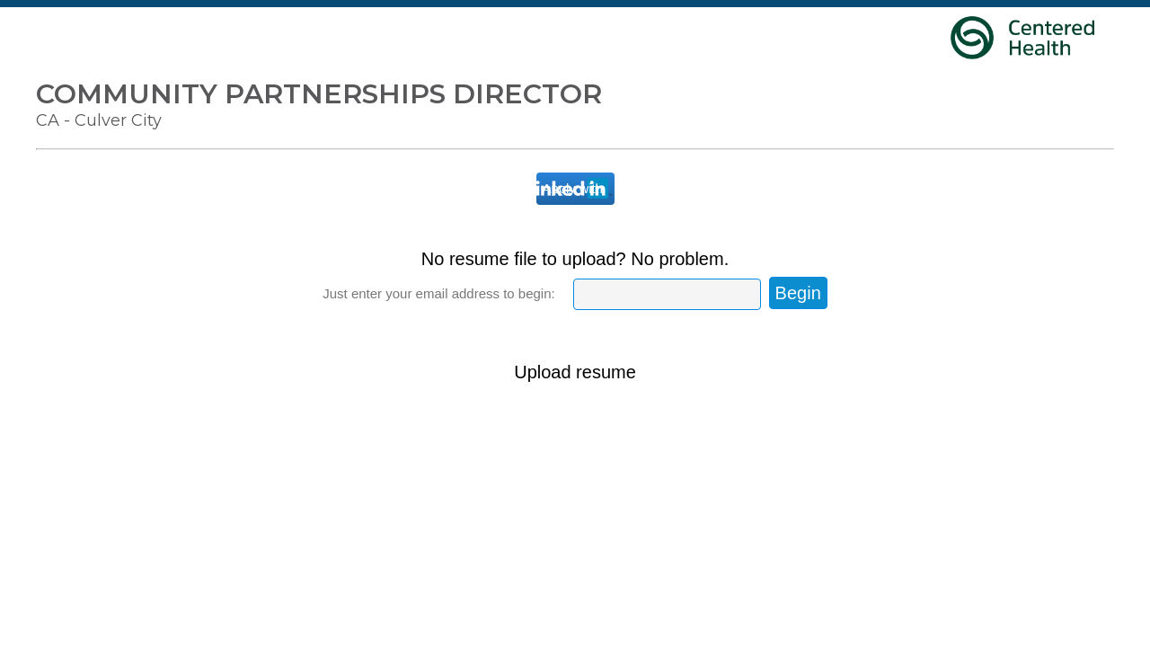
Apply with (573, 188)
